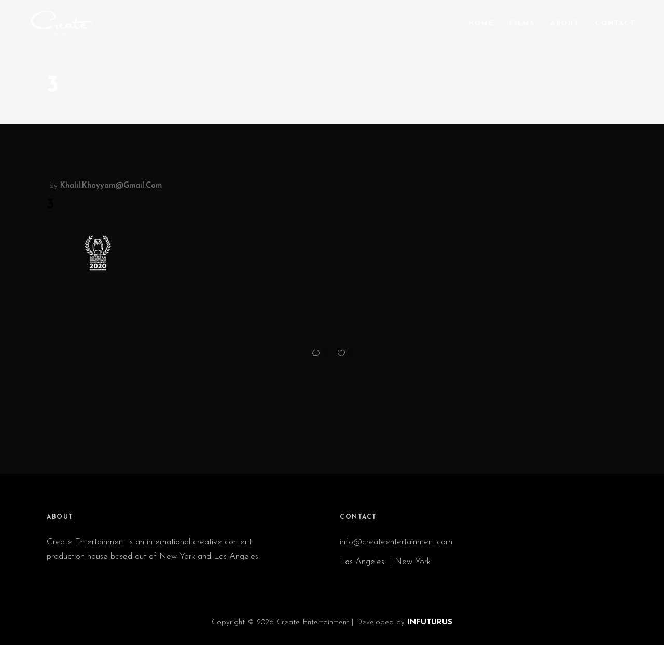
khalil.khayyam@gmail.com (111, 186)
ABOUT (60, 517)
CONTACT (358, 517)
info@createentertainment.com (397, 542)
